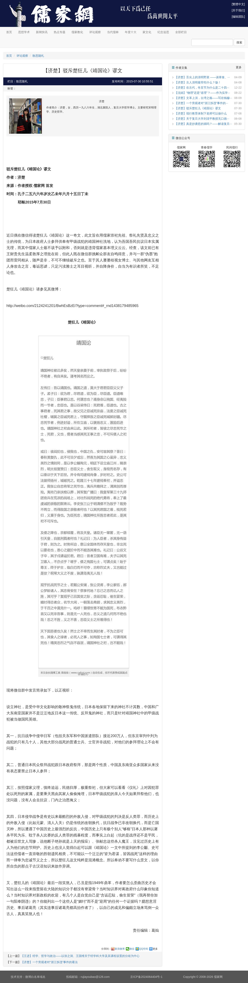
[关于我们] (238, 10)
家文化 (147, 32)
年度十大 (130, 32)
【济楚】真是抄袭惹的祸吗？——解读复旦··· (203, 123)
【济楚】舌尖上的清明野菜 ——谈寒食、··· (202, 77)
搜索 (239, 42)
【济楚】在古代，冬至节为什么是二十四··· (202, 87)
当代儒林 (113, 32)
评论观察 (95, 32)
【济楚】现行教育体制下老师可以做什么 (201, 113)
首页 (9, 32)
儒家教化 (77, 32)
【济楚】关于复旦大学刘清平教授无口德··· (202, 118)
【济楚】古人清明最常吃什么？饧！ (198, 82)
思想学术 (24, 32)
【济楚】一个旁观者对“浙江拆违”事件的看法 (49, 962)
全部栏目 (181, 32)
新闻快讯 (42, 32)
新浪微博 (120, 948)
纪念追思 (163, 32)
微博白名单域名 (35, 976)
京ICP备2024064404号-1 (146, 976)
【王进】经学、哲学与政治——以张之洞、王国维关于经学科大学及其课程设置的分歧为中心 (80, 956)
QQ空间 (143, 948)
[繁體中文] (238, 4)
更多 (155, 948)
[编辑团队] (238, 16)
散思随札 (38, 55)
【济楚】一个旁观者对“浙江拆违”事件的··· (201, 103)
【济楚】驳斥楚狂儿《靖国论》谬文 (198, 108)
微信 (131, 948)
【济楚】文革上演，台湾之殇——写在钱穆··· (203, 98)
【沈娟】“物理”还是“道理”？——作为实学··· (202, 92)
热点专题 (59, 32)
